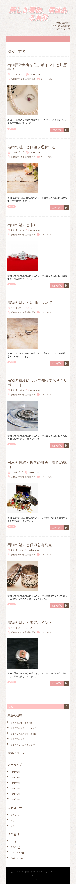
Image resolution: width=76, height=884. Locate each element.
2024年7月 (15, 783)
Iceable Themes (41, 875)
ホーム (37, 879)
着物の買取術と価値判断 (21, 723)
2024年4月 (15, 799)
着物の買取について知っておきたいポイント (37, 382)
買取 (33, 79)
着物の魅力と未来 (22, 224)
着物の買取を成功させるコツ (23, 744)
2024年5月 (15, 794)
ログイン (14, 841)
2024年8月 (15, 777)
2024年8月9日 (17, 472)
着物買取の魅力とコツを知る (23, 728)
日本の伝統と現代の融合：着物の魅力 (37, 464)
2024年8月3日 (17, 628)
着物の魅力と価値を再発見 (29, 544)
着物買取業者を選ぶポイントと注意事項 (37, 67)
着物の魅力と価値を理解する (31, 147)
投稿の (15, 847)
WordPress (57, 872)
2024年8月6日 (17, 550)
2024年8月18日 (17, 230)
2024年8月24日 (17, 74)
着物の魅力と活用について (29, 302)
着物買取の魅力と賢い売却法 (23, 734)
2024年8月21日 (17, 152)
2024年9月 (15, 772)
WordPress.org (17, 858)
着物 (29, 79)
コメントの (17, 852)
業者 (12, 129)
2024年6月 (15, 788)
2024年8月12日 (17, 390)
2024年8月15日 (17, 308)
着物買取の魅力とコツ (20, 739)
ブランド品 (21, 79)
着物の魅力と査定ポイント (29, 622)
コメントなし (46, 79)
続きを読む (57, 130)
